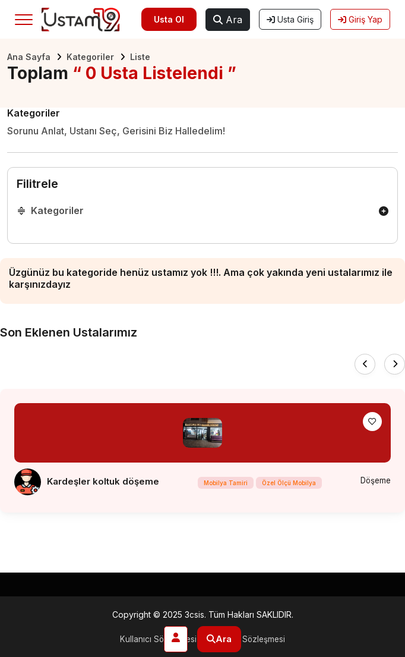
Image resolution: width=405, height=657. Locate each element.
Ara (227, 20)
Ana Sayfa (28, 57)
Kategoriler (90, 57)
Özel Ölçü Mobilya (288, 484)
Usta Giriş (290, 19)
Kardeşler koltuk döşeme (103, 481)
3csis (194, 614)
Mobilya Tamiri (224, 484)
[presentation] (365, 364)
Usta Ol (169, 19)
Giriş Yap (360, 19)
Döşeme (374, 480)
